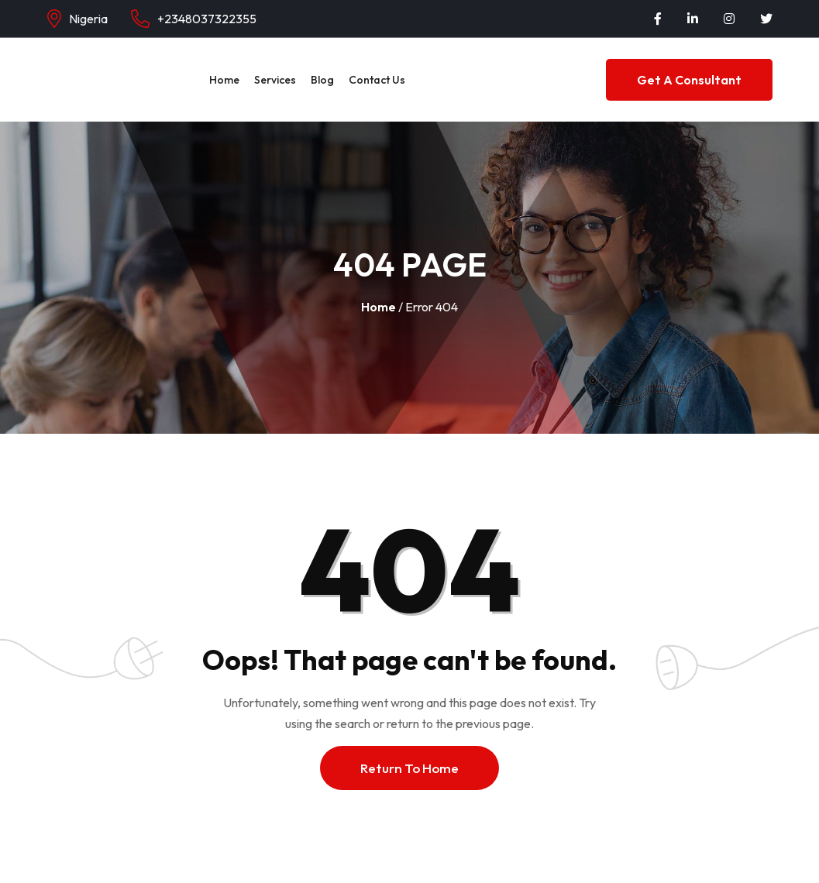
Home (224, 80)
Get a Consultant (689, 80)
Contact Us (377, 80)
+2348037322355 (206, 18)
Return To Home (409, 768)
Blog (322, 80)
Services (275, 80)
